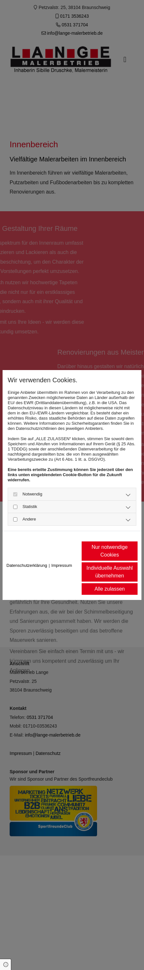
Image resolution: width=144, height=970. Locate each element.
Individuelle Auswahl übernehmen (109, 571)
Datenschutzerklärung (26, 565)
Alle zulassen (109, 589)
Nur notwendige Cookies (110, 551)
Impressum (61, 565)
